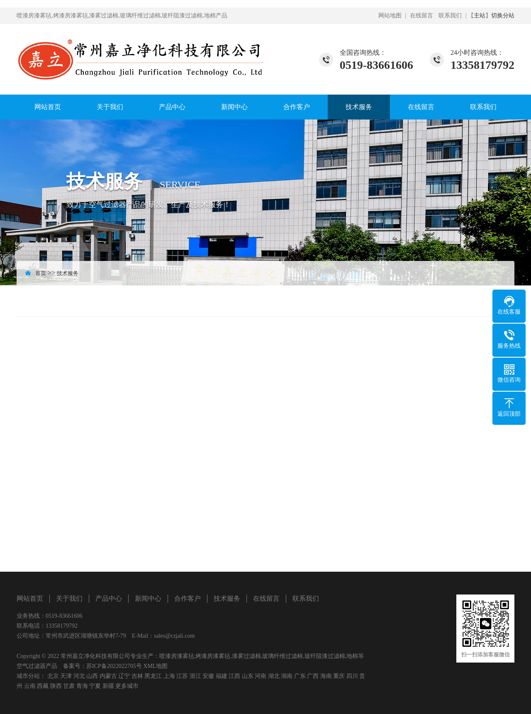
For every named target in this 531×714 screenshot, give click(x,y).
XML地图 (155, 666)
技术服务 (359, 106)
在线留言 (421, 15)
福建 (221, 676)
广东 (300, 676)
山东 (247, 676)
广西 (313, 676)
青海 (82, 686)
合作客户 (296, 106)
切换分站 (502, 15)
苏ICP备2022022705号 (114, 666)
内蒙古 (108, 676)
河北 (79, 676)
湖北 (274, 676)
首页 (40, 273)
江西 (234, 676)
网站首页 (47, 106)
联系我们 (450, 15)
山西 (92, 676)
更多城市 (127, 686)
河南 (260, 676)
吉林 (137, 676)
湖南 (286, 676)
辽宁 (124, 676)
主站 (479, 15)
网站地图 (390, 15)
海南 (326, 676)
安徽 (208, 676)
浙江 (195, 676)
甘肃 (69, 686)
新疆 (108, 686)
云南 (30, 686)
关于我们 (110, 106)
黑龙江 (153, 676)
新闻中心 (234, 106)
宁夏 (95, 686)
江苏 (182, 676)
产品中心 (172, 106)
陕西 (56, 686)
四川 (352, 676)
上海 (169, 676)
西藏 (43, 686)
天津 (66, 676)
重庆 (339, 676)
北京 (53, 676)
